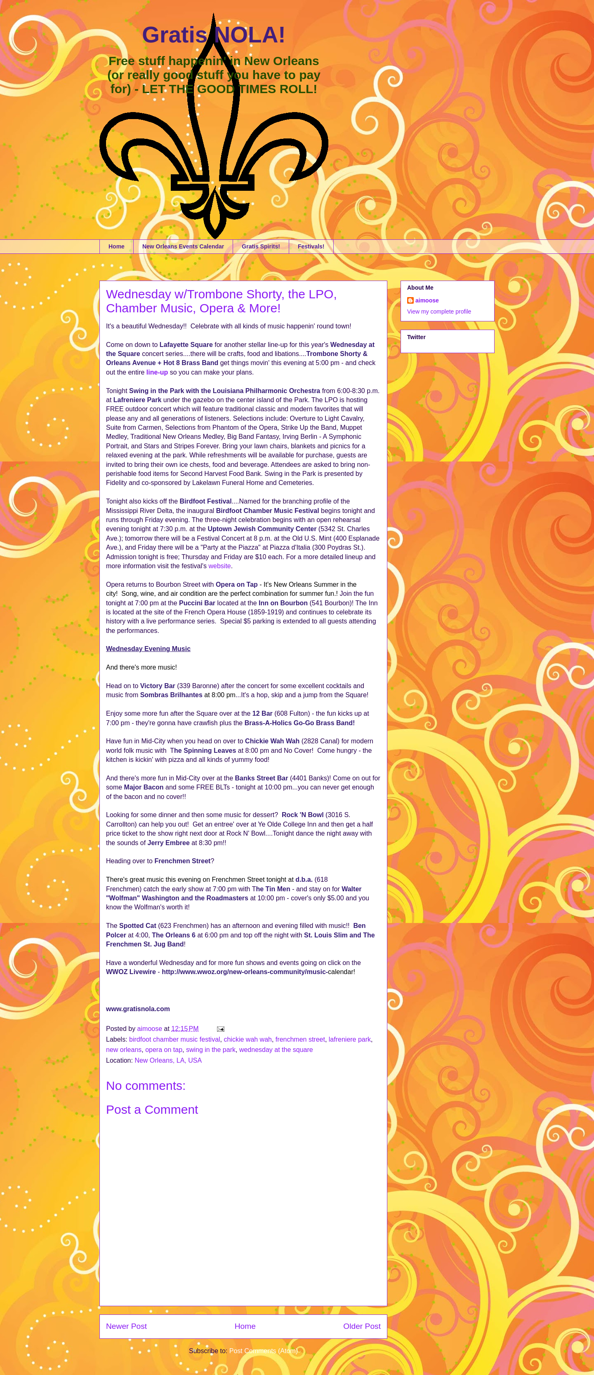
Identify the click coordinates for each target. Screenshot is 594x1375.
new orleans (123, 1049)
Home (116, 246)
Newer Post (126, 1326)
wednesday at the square (276, 1049)
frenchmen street (300, 1039)
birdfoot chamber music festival (174, 1039)
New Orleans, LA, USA (168, 1060)
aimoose (427, 300)
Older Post (362, 1326)
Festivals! (311, 246)
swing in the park (211, 1049)
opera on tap (163, 1049)
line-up (157, 372)
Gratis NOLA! (213, 34)
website (219, 565)
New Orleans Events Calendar (183, 246)
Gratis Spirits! (261, 246)
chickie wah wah (248, 1039)
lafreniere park (350, 1039)
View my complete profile (439, 311)
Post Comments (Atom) (263, 1350)
